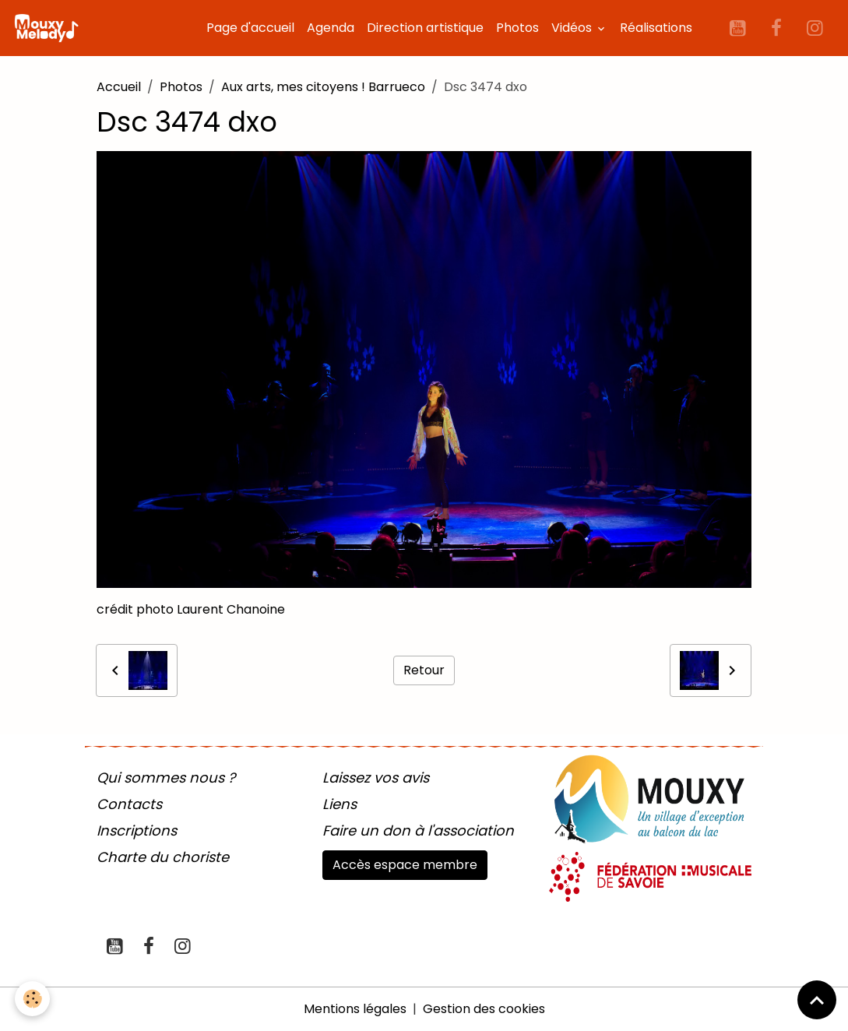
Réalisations (656, 28)
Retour (424, 670)
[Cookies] (33, 998)
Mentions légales (355, 1009)
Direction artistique (425, 28)
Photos (517, 28)
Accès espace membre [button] (405, 865)
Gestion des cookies (484, 1009)
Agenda (330, 28)
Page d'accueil (250, 28)
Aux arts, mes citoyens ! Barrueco (323, 87)
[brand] (49, 28)
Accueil (119, 87)
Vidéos (573, 28)
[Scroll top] (816, 999)
